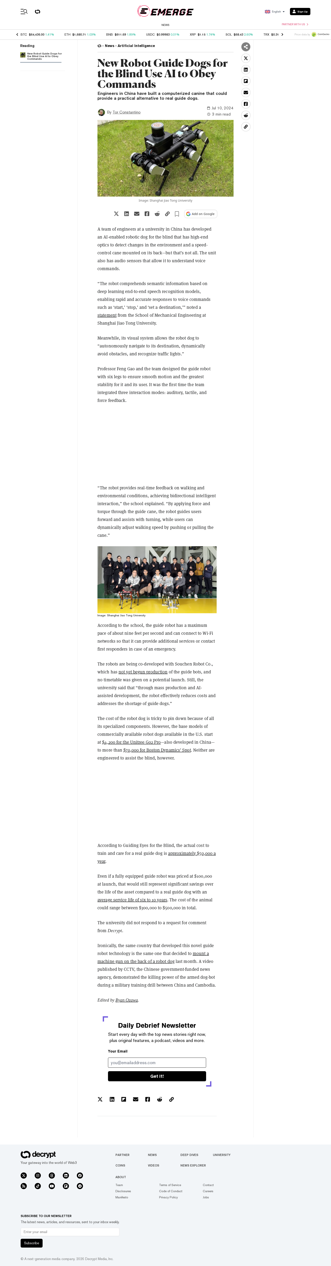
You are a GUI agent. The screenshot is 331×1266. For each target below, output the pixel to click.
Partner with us (295, 24)
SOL (229, 34)
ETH (67, 34)
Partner (122, 1155)
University (221, 1155)
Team (119, 1185)
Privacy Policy (168, 1197)
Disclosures (123, 1191)
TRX (266, 34)
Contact (208, 1185)
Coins (120, 1165)
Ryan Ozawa (126, 1000)
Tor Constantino (126, 112)
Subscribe (31, 1243)
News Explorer (193, 1165)
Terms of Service (170, 1185)
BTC (24, 34)
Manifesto (121, 1197)
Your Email (118, 1051)
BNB (109, 34)
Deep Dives (189, 1155)
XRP (193, 34)
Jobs (206, 1197)
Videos (153, 1165)
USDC (150, 34)
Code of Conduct (170, 1191)
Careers (208, 1191)
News (165, 25)
